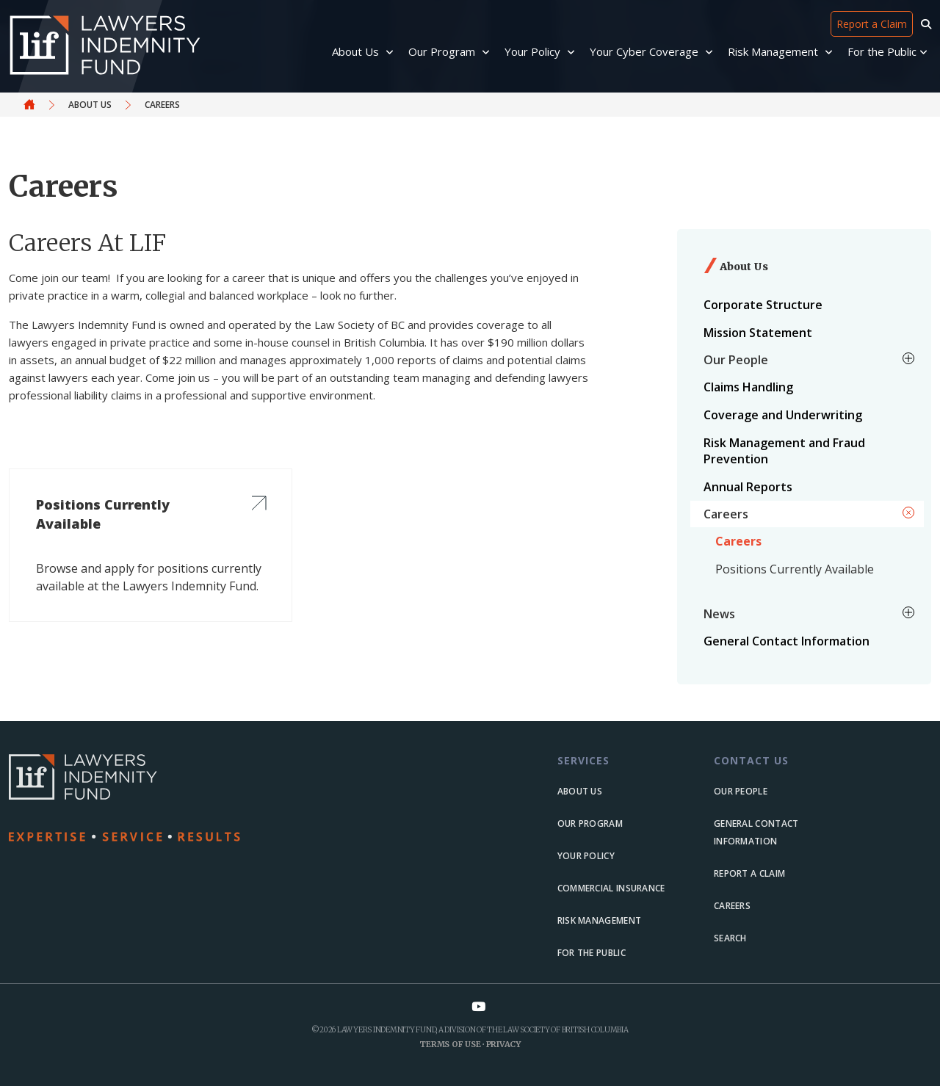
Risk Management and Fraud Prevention (784, 451)
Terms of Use (449, 1044)
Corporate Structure (763, 305)
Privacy (503, 1044)
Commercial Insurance (611, 888)
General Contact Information (787, 641)
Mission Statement (758, 333)
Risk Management (599, 920)
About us (579, 791)
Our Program (590, 823)
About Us (90, 104)
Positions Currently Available (794, 569)
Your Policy (586, 856)
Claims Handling (748, 387)
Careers (738, 541)
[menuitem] (807, 305)
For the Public (591, 952)
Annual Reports (748, 487)
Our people (740, 791)
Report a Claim (871, 24)
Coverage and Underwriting (783, 415)
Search (730, 938)
